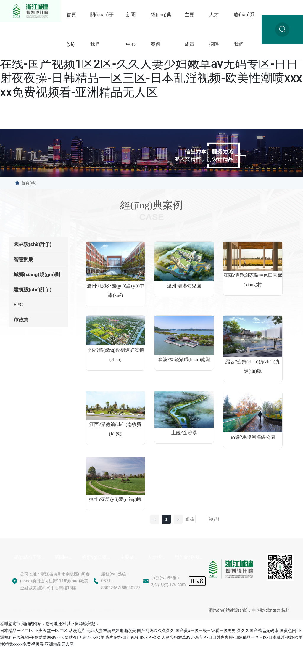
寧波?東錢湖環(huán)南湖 (184, 359)
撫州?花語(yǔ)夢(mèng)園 (115, 499)
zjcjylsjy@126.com (169, 584)
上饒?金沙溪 (184, 432)
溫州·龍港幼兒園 (184, 285)
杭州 (285, 610)
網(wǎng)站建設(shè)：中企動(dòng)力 (245, 610)
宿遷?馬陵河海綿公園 (253, 437)
